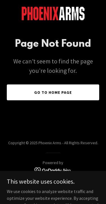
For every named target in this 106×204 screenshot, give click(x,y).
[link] (53, 13)
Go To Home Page (53, 92)
